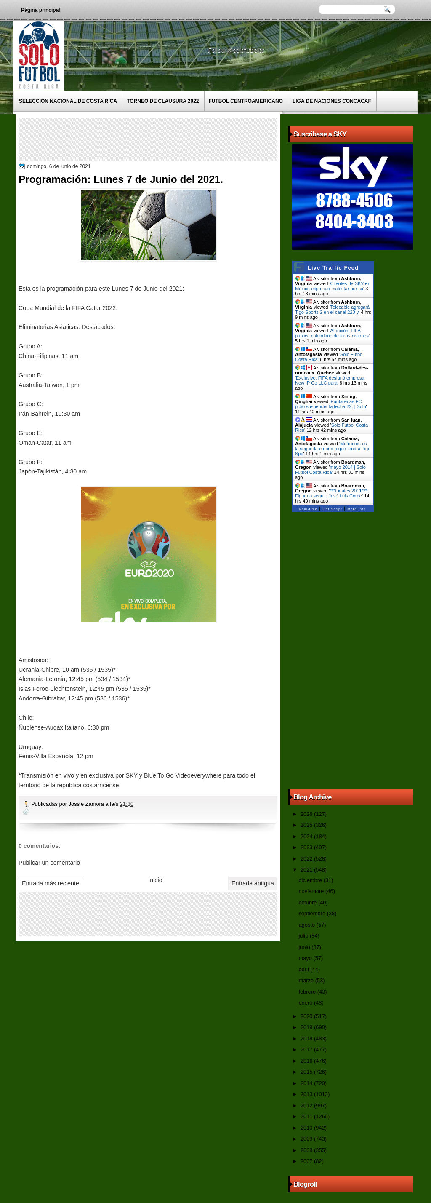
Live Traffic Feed (333, 268)
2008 (307, 1150)
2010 (307, 1128)
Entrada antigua (252, 883)
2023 (307, 847)
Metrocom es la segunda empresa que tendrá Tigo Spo (332, 448)
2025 (307, 825)
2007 (307, 1161)
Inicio (155, 880)
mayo (305, 958)
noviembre (311, 891)
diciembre (310, 880)
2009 (307, 1139)
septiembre (312, 913)
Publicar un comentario (49, 862)
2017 (307, 1049)
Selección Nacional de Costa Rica (68, 101)
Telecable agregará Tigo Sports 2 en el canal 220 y (332, 310)
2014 (307, 1083)
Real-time (308, 509)
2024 (307, 836)
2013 (307, 1094)
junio (304, 947)
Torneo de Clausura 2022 (163, 101)
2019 (307, 1027)
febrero (307, 992)
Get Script (332, 509)
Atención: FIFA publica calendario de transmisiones (332, 333)
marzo (306, 980)
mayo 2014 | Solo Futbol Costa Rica (330, 470)
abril (304, 969)
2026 (307, 814)
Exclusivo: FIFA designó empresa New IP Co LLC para (329, 380)
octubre (308, 902)
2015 (307, 1072)
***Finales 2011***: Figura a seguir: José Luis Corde (331, 493)
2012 (307, 1105)
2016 (307, 1061)
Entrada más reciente (50, 883)
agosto (307, 925)
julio (303, 936)
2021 (307, 869)
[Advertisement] (174, 139)
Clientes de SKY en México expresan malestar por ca (332, 286)
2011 (307, 1116)
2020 (307, 1016)
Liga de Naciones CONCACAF (332, 101)
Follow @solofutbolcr (237, 50)
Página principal (40, 10)
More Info (356, 509)
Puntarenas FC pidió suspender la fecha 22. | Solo (330, 404)
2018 (307, 1038)
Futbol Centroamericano (246, 101)
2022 (307, 858)
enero (306, 1003)
